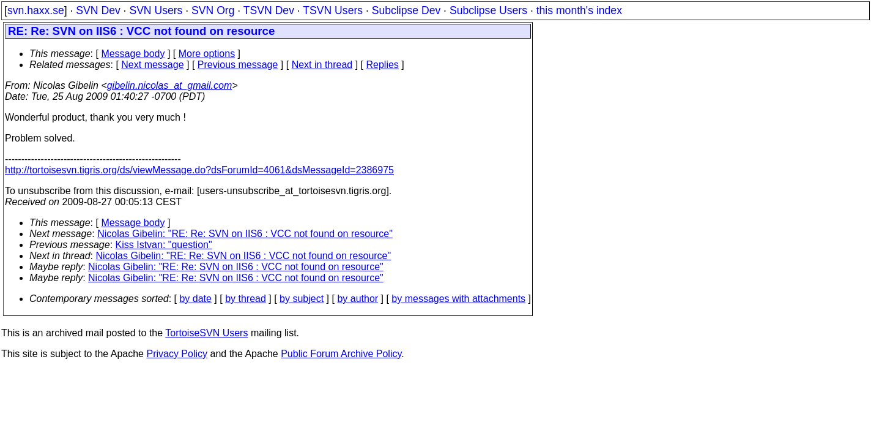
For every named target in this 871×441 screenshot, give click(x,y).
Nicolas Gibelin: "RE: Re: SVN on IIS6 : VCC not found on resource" (245, 233)
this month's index (579, 10)
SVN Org (212, 10)
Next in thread (322, 64)
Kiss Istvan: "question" (164, 244)
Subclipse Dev (406, 10)
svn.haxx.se (35, 10)
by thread (245, 298)
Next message (152, 64)
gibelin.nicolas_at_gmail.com (169, 85)
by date (195, 298)
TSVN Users (333, 10)
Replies (382, 64)
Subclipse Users (488, 10)
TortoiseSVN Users (206, 333)
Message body (133, 53)
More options (207, 53)
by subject (302, 298)
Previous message (238, 64)
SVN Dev (98, 10)
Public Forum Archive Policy (341, 354)
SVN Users (155, 10)
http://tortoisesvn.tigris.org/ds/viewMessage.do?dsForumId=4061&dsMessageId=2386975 (199, 170)
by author (357, 298)
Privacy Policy (176, 354)
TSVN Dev (268, 10)
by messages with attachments (458, 298)
